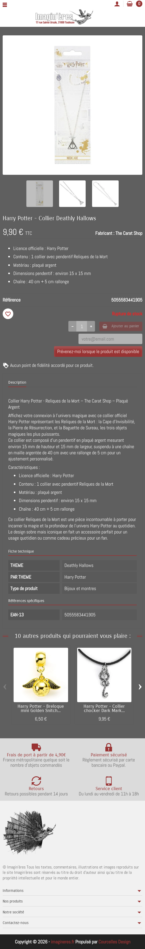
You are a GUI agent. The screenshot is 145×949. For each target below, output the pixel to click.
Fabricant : (104, 233)
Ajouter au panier (120, 326)
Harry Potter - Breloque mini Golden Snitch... (41, 709)
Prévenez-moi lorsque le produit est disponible (98, 351)
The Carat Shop (128, 233)
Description (17, 382)
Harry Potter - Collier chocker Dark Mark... (104, 709)
